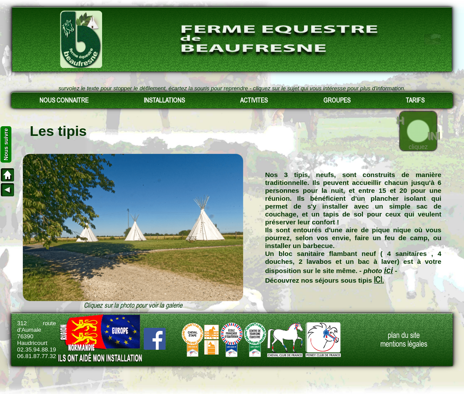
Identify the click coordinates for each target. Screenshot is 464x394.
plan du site (404, 335)
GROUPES (337, 100)
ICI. (379, 279)
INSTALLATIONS (164, 100)
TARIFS (415, 100)
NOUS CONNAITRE (64, 100)
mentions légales (403, 344)
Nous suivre (6, 144)
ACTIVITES (254, 100)
